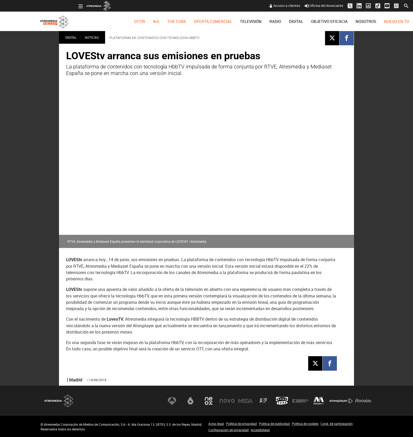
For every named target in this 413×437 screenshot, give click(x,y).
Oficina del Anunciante (286, 5)
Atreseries (264, 401)
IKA (118, 21)
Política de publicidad (274, 423)
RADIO (237, 21)
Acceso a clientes (248, 5)
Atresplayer (341, 401)
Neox (209, 401)
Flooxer (363, 401)
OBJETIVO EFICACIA (291, 21)
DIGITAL (258, 21)
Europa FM (300, 401)
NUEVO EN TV (358, 21)
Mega (245, 401)
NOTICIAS (92, 37)
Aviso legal (216, 423)
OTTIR (101, 21)
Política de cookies (305, 423)
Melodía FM (319, 401)
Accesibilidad (260, 430)
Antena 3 (172, 401)
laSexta (190, 401)
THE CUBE (138, 21)
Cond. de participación (337, 423)
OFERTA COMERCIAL (175, 21)
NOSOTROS (328, 21)
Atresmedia (59, 401)
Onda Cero (282, 401)
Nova (227, 401)
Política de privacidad (241, 423)
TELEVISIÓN (213, 21)
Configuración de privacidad (228, 430)
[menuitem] (101, 21)
